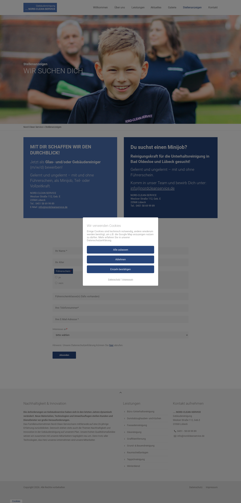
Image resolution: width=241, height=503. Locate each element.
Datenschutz (114, 279)
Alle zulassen (120, 249)
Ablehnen (120, 259)
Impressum (127, 279)
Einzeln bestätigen (120, 269)
